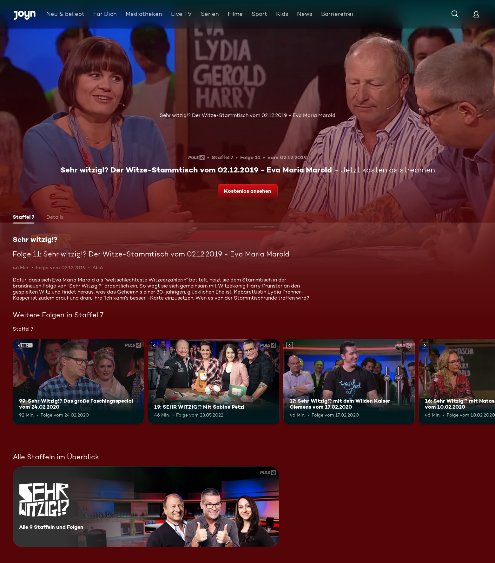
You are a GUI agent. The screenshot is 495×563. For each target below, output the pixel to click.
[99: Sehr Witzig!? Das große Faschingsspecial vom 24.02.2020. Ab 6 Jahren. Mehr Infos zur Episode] (78, 381)
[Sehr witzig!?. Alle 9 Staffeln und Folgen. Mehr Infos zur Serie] (146, 506)
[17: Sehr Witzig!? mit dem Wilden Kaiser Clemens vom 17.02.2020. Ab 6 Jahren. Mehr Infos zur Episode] (349, 381)
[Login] (476, 14)
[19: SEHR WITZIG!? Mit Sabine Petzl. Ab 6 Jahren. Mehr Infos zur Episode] (213, 381)
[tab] (23, 217)
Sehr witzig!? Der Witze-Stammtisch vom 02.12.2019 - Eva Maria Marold (247, 115)
